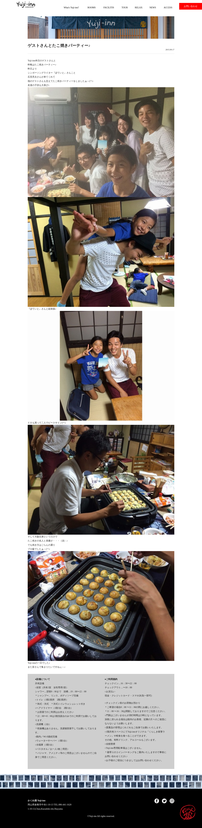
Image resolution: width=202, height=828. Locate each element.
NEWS (153, 7)
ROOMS (91, 7)
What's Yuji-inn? (71, 7)
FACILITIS (108, 7)
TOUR (125, 7)
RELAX (139, 7)
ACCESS (168, 7)
